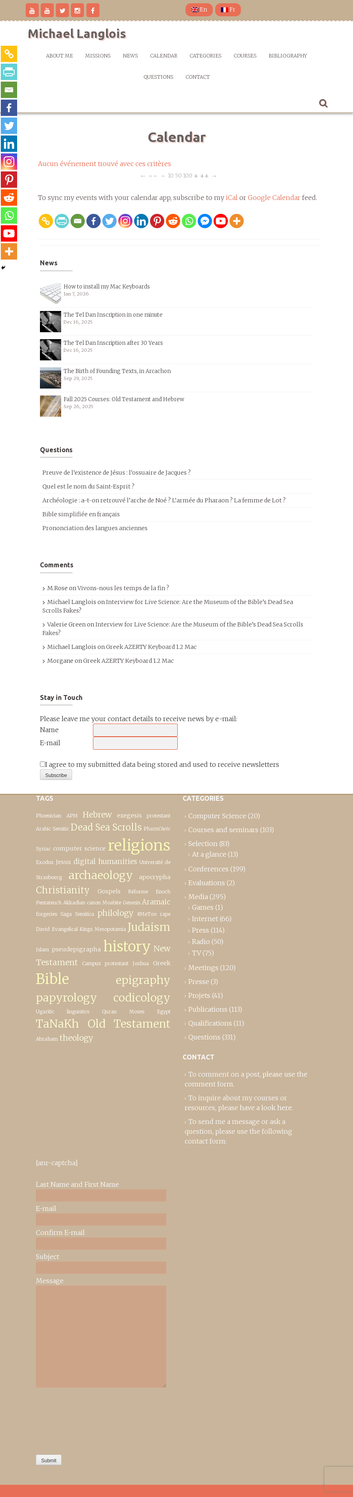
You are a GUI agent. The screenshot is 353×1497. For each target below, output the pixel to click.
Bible (52, 979)
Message (50, 1281)
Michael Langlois (77, 33)
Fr (228, 9)
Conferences (208, 869)
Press (200, 930)
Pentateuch (49, 903)
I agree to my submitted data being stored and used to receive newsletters (159, 764)
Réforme (138, 891)
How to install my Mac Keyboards (107, 286)
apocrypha (154, 877)
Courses (245, 56)
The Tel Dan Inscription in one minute (113, 314)
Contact (197, 77)
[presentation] (69, 1419)
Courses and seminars (223, 830)
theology (76, 1038)
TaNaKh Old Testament (103, 1024)
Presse (198, 981)
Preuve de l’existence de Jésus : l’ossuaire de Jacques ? (116, 472)
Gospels (109, 891)
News (130, 56)
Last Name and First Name (77, 1184)
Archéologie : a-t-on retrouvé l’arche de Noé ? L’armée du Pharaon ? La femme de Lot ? (164, 500)
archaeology (100, 875)
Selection (203, 844)
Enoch (163, 891)
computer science (79, 848)
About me (59, 56)
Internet (205, 919)
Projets (199, 995)
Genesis (131, 903)
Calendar (163, 56)
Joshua (140, 963)
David (43, 929)
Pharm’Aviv (156, 829)
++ (204, 175)
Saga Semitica (77, 914)
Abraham (47, 1039)
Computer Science (217, 816)
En (199, 9)
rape (165, 914)
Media (198, 897)
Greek (161, 963)
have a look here (266, 1108)
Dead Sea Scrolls (106, 827)
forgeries (46, 914)
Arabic (43, 829)
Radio (201, 941)
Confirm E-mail (60, 1232)
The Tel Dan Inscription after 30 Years (113, 343)
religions (139, 845)
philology (115, 913)
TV (196, 953)
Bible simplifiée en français (81, 514)
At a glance (209, 854)
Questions (158, 77)
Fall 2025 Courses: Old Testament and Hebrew (124, 399)
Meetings (203, 968)
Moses (136, 1011)
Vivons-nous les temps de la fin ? (123, 588)
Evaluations (206, 883)
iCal (232, 197)
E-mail (50, 743)
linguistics (78, 1011)
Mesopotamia (110, 929)
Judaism (149, 927)
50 (178, 175)
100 (187, 175)
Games (203, 907)
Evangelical (65, 929)
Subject (47, 1257)
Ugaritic (45, 1011)
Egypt (163, 1011)
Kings (86, 929)
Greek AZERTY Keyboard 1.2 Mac (151, 647)
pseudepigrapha (76, 949)
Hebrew (97, 815)
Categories (205, 56)
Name (49, 730)
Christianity (63, 890)
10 (171, 175)
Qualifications (210, 1023)
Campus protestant (105, 963)
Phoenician (48, 816)
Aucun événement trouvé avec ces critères (104, 164)
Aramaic (156, 901)
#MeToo (147, 914)
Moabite (111, 903)
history (127, 946)
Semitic (61, 829)
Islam (42, 949)
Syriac (43, 849)
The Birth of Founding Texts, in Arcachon (117, 371)
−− (153, 175)
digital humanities (105, 861)
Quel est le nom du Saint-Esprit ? (88, 486)
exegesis (129, 815)
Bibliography (288, 56)
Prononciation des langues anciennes (95, 528)
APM (72, 816)
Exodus (44, 862)
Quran (109, 1011)
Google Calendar (274, 197)
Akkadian (74, 903)
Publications (207, 1009)
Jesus (63, 862)
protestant (158, 816)
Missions (97, 56)
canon (94, 903)
